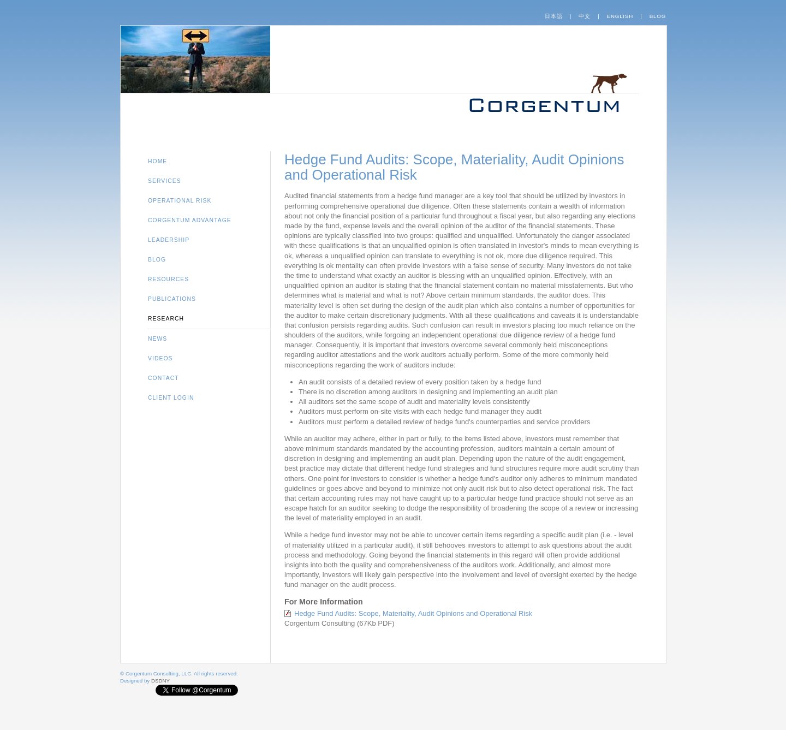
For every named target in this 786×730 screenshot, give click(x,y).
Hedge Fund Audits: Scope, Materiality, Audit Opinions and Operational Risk (413, 613)
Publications (172, 299)
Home (157, 161)
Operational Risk (180, 201)
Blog (658, 16)
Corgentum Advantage (189, 220)
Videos (160, 358)
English (620, 16)
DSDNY (160, 681)
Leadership (168, 240)
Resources (168, 279)
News (157, 339)
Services (164, 181)
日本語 (553, 16)
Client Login (171, 398)
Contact (163, 378)
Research (166, 319)
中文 (585, 16)
